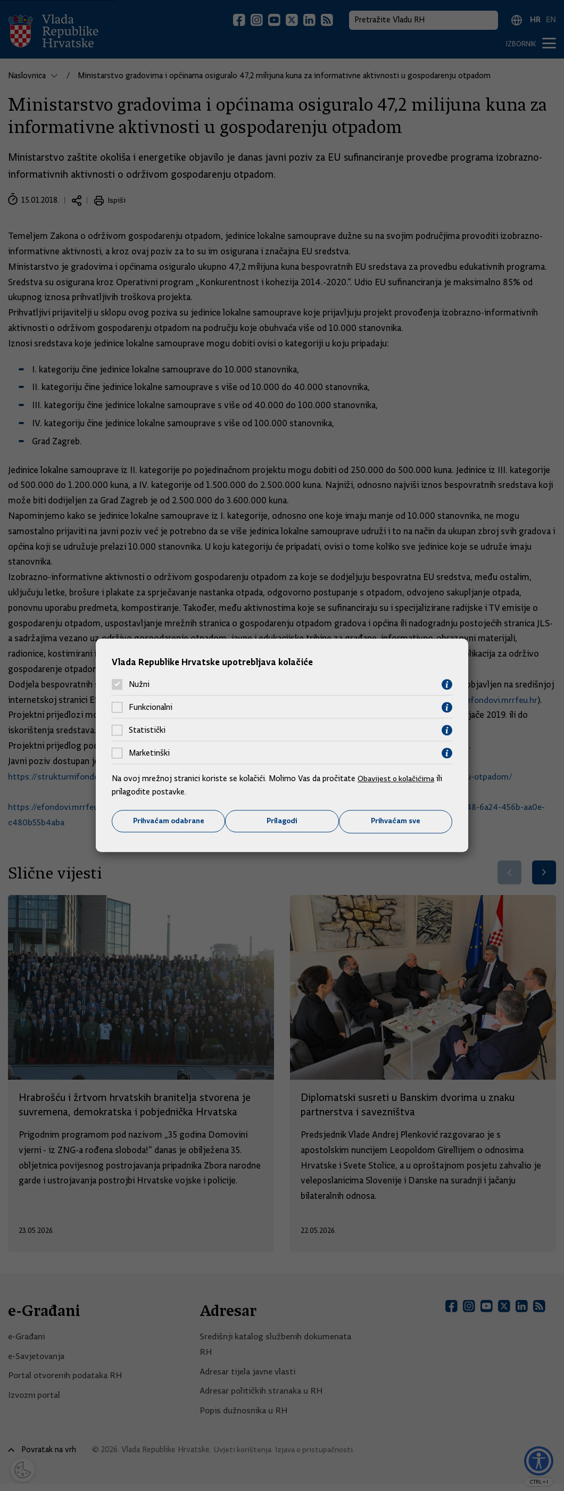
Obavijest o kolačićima (397, 778)
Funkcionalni (150, 707)
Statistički (147, 730)
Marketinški (149, 753)
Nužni (139, 684)
